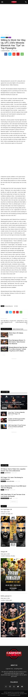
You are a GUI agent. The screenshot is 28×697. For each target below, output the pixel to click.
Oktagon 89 (4, 551)
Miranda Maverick (9, 306)
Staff (11, 498)
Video (10, 37)
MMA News (4, 407)
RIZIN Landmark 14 (6, 596)
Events (2, 343)
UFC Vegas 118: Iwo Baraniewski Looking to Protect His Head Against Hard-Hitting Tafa (13, 404)
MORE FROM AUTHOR (18, 329)
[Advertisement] (14, 19)
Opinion (2, 336)
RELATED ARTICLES (6, 329)
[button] (26, 2)
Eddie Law (7, 489)
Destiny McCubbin (11, 407)
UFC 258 (15, 306)
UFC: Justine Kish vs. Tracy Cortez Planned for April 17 (20, 322)
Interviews (3, 37)
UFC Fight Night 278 (6, 509)
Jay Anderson (8, 472)
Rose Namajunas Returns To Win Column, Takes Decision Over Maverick (17, 341)
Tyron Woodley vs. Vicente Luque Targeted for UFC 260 (7, 322)
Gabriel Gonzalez (6, 50)
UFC (7, 37)
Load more (14, 501)
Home (2, 35)
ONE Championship (5, 498)
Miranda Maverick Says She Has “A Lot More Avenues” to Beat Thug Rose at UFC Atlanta (18, 349)
